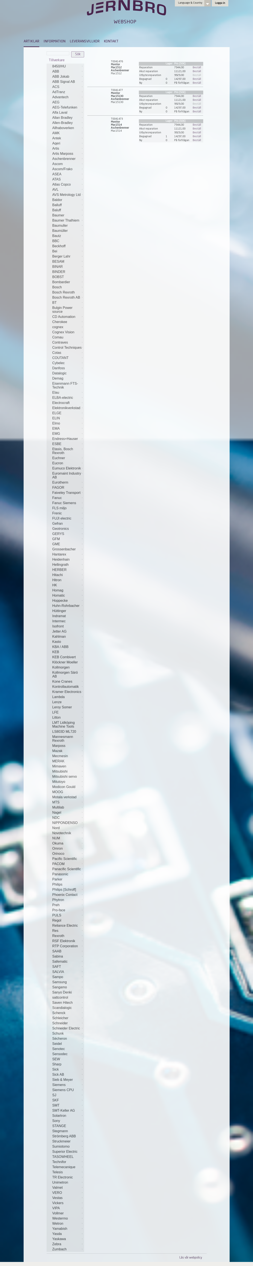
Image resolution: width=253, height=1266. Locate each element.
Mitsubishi (60, 771)
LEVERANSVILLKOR (85, 41)
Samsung (59, 982)
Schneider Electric (66, 1028)
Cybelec (58, 363)
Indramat (59, 616)
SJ (54, 1095)
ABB (55, 71)
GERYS (58, 534)
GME (56, 544)
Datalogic (59, 373)
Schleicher (60, 1018)
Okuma (58, 843)
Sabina (57, 956)
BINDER (58, 272)
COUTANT (60, 358)
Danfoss (58, 368)
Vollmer (58, 1213)
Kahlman (59, 636)
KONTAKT (111, 41)
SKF (55, 1100)
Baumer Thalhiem (65, 220)
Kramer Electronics (66, 692)
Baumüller (60, 230)
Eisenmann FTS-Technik (65, 385)
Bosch (57, 287)
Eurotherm (60, 482)
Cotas (56, 352)
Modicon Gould (64, 787)
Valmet (57, 1187)
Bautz (56, 236)
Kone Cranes (62, 681)
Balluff (57, 205)
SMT (56, 1105)
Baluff (56, 210)
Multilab (58, 807)
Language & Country (190, 3)
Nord (56, 828)
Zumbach (59, 1249)
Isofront (58, 626)
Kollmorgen (61, 667)
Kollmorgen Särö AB (65, 674)
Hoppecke (60, 600)
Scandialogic (62, 1008)
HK (54, 585)
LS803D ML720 (64, 731)
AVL (55, 189)
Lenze (57, 702)
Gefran (57, 523)
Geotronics (60, 528)
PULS (56, 915)
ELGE (57, 413)
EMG (56, 433)
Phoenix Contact (64, 895)
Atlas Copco (61, 184)
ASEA (57, 174)
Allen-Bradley (62, 123)
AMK (56, 133)
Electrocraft (61, 403)
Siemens (59, 1085)
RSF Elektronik (63, 941)
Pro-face (58, 910)
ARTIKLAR (31, 41)
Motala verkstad (64, 797)
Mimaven (59, 766)
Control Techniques (67, 347)
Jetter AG (59, 631)
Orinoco (58, 853)
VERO (57, 1193)
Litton (56, 717)
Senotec (58, 1049)
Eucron (57, 463)
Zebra (56, 1244)
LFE (55, 712)
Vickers (58, 1203)
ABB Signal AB (63, 81)
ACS (55, 87)
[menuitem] (31, 43)
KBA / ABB (60, 647)
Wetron (57, 1223)
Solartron (59, 1115)
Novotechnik (61, 833)
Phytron (58, 900)
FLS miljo (59, 508)
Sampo (57, 977)
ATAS (56, 179)
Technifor (59, 1162)
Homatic (58, 595)
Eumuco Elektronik (66, 468)
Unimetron (60, 1182)
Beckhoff (59, 246)
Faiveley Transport (66, 492)
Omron (57, 848)
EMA (56, 428)
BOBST (58, 277)
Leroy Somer (62, 707)
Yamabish (59, 1228)
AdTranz (58, 92)
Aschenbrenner (64, 159)
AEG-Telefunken (64, 107)
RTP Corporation (65, 946)
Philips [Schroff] (64, 889)
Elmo (56, 423)
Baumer (58, 215)
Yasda (57, 1234)
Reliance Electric (65, 925)
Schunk (58, 1033)
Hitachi (57, 575)
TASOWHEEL (63, 1157)
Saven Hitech (62, 1002)
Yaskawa (59, 1239)
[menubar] (71, 45)
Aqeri (56, 143)
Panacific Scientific (66, 869)
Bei (54, 251)
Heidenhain (61, 559)
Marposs (58, 746)
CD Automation (64, 317)
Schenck (58, 1013)
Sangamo (59, 987)
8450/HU (59, 66)
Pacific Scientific (64, 859)
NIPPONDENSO (65, 823)
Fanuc (57, 498)
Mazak (57, 751)
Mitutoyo (58, 781)
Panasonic (60, 874)
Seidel (57, 1044)
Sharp (57, 1064)
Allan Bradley (62, 117)
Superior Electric (64, 1151)
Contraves (60, 342)
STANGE (59, 1126)
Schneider (60, 1023)
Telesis (57, 1172)
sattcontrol (60, 997)
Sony (56, 1121)
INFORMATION (54, 41)
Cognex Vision (63, 332)
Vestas (57, 1198)
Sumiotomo (61, 1146)
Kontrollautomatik (65, 686)
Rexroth (58, 936)
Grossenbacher (64, 549)
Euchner (58, 458)
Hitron (57, 580)
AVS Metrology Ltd (66, 195)
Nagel (56, 812)
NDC (56, 817)
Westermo (60, 1218)
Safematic (60, 961)
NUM (56, 838)
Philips (57, 884)
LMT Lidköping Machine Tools (63, 724)
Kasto (56, 641)
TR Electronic (62, 1177)
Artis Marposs (62, 153)
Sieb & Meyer (62, 1079)
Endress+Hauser (65, 439)
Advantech (60, 97)
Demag (58, 378)
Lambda (58, 697)
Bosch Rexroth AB (66, 297)
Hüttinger (59, 611)
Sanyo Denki (62, 992)
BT (54, 302)
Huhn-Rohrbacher (66, 606)
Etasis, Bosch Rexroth (62, 451)
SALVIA (58, 972)
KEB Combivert (64, 657)
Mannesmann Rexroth (62, 738)
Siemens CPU (63, 1090)
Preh (56, 905)
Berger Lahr (61, 256)
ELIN (56, 418)
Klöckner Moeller (65, 662)
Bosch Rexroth (63, 292)
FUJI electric (61, 518)
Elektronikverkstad (66, 408)
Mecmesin (60, 756)
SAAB (57, 951)
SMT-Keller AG (63, 1110)
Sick (55, 1069)
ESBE (57, 444)
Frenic (57, 513)
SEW (56, 1059)
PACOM (58, 864)
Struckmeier (61, 1141)
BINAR (57, 266)
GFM (56, 539)
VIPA (56, 1208)
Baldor (57, 200)
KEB (55, 652)
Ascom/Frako (62, 169)
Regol (56, 920)
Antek (56, 138)
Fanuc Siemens (64, 503)
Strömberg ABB (64, 1136)
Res (55, 930)
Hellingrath (60, 564)
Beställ (197, 67)
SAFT (56, 966)
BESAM (58, 261)
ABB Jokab (60, 76)
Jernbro (127, 12)
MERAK (58, 761)
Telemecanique (64, 1167)
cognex (58, 327)
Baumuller (60, 225)
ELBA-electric (62, 397)
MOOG (57, 792)
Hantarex (59, 554)
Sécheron (59, 1038)
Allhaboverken (63, 128)
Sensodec (60, 1054)
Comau (58, 337)
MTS (56, 802)
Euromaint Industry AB (66, 475)
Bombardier (61, 282)
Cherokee (59, 322)
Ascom (57, 164)
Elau (55, 392)
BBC (55, 241)
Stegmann (60, 1131)
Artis (55, 148)
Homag (58, 590)
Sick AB (58, 1074)
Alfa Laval (59, 112)
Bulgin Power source (62, 309)
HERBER (59, 570)
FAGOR (58, 487)
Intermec (59, 621)
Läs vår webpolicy (190, 1257)
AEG (56, 102)
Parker (57, 879)
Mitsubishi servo (64, 776)
